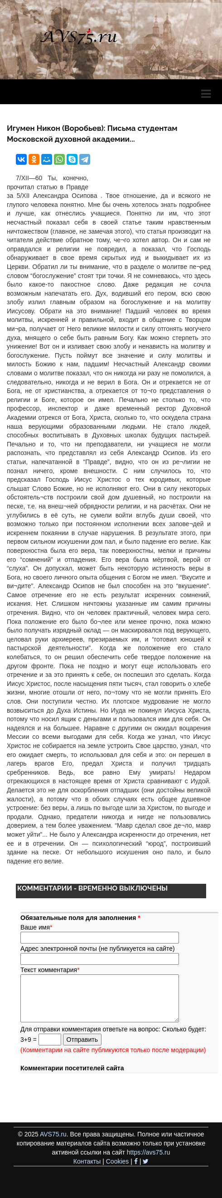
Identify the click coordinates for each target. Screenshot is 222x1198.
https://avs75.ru (148, 1152)
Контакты (87, 1161)
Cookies (117, 1161)
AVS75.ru (53, 1134)
